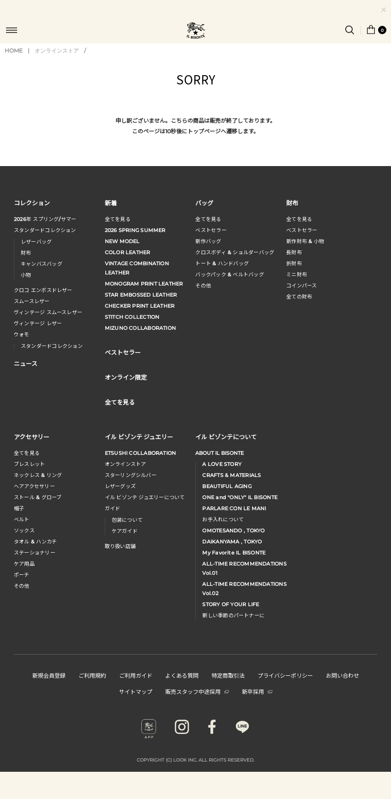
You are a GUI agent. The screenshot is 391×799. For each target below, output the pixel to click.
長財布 (294, 252)
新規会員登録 (49, 675)
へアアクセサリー (34, 486)
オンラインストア (57, 50)
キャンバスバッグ (41, 264)
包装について (127, 520)
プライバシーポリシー (285, 675)
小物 (26, 275)
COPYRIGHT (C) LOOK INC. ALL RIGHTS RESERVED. (195, 760)
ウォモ (22, 334)
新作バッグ (208, 241)
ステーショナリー (34, 552)
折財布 (294, 263)
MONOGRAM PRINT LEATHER (144, 283)
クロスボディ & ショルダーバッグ (234, 252)
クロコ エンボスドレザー (43, 290)
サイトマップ (135, 691)
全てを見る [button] (120, 402)
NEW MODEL (122, 241)
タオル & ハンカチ (35, 541)
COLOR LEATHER (127, 252)
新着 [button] (111, 202)
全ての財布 (299, 296)
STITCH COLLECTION (132, 317)
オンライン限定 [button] (126, 377)
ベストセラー (210, 230)
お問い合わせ (342, 675)
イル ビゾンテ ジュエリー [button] (139, 436)
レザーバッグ (36, 242)
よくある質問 (182, 675)
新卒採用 (257, 691)
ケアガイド (125, 531)
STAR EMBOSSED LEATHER (141, 295)
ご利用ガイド (135, 675)
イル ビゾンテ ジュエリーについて (145, 497)
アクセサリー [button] (31, 436)
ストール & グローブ (37, 497)
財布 (26, 253)
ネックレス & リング (38, 475)
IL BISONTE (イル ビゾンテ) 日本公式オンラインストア (195, 31)
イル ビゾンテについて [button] (226, 436)
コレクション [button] (32, 202)
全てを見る (118, 219)
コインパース (301, 285)
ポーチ (22, 575)
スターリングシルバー (130, 475)
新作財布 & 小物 (305, 241)
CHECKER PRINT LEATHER (140, 306)
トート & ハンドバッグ (222, 263)
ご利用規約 (92, 675)
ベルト (22, 519)
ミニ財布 (296, 274)
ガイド (112, 508)
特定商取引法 (228, 675)
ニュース (25, 363)
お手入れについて (223, 519)
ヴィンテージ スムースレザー (48, 312)
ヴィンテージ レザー (38, 323)
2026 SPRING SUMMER (135, 230)
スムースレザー (32, 301)
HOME (14, 50)
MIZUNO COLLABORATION (140, 328)
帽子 (19, 508)
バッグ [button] (204, 202)
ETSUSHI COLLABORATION (140, 453)
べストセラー (301, 230)
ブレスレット (29, 464)
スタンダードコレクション (45, 230)
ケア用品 (24, 563)
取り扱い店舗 (120, 546)
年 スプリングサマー (45, 219)
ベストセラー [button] (123, 352)
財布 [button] (292, 202)
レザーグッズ (120, 486)
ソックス (24, 530)
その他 (203, 285)
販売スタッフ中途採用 (197, 691)
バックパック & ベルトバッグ (229, 274)
